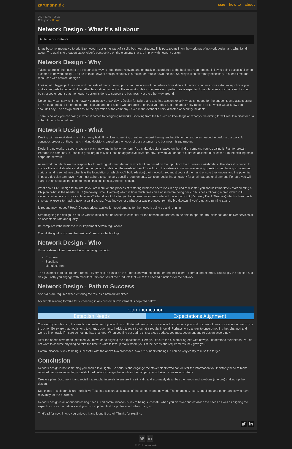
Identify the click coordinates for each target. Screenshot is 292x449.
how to (235, 4)
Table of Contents (55, 39)
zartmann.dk (51, 4)
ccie (221, 4)
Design (56, 20)
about (250, 4)
